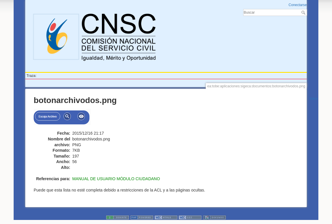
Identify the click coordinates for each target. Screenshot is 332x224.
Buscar (304, 12)
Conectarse (297, 5)
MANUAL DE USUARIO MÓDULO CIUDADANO (116, 178)
